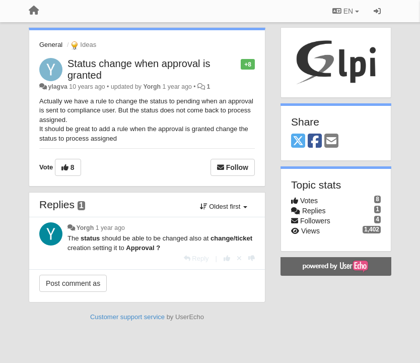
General (50, 44)
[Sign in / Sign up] (377, 11)
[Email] (331, 141)
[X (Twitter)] (298, 141)
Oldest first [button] (223, 206)
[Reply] (196, 258)
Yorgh (152, 86)
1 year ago (110, 227)
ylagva (57, 86)
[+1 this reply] (227, 258)
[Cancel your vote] (239, 258)
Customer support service (127, 317)
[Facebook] (315, 141)
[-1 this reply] (251, 258)
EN (345, 11)
